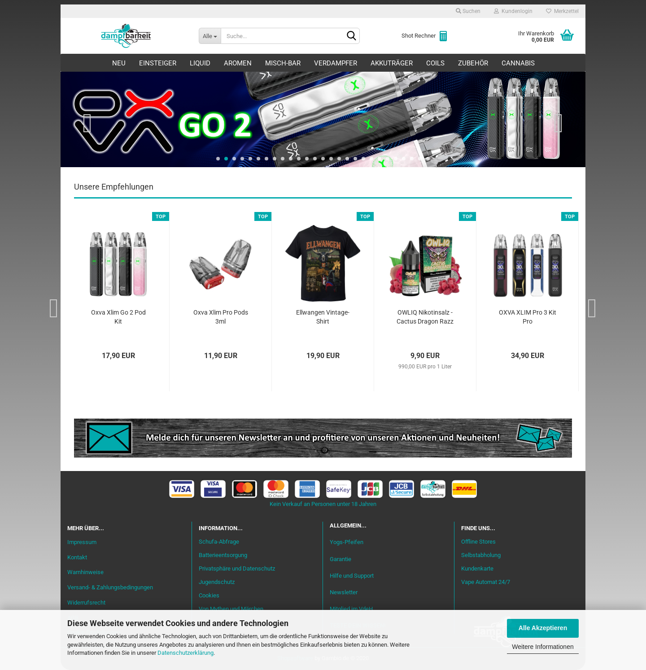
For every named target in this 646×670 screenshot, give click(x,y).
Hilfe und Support (352, 575)
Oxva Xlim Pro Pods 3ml (220, 317)
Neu (119, 63)
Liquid (200, 63)
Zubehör (473, 63)
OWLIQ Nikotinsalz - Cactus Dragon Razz (425, 317)
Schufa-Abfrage (219, 541)
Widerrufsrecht (86, 602)
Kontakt (77, 557)
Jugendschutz (217, 582)
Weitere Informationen (542, 646)
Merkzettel (562, 11)
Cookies (209, 595)
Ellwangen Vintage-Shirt (322, 317)
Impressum (81, 542)
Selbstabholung (481, 555)
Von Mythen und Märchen (231, 608)
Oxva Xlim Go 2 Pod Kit (118, 317)
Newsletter (344, 592)
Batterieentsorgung (223, 555)
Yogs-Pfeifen (346, 542)
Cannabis (518, 63)
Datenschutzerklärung (185, 652)
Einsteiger (157, 63)
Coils (435, 63)
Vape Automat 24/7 (485, 582)
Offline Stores (478, 541)
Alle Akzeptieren (543, 627)
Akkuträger (392, 63)
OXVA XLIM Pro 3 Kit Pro (527, 317)
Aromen (238, 63)
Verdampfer (335, 63)
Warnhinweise (85, 572)
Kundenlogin (513, 11)
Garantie (340, 559)
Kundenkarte (477, 568)
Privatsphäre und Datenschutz (237, 568)
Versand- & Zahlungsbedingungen (110, 587)
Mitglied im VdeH (351, 608)
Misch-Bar (283, 63)
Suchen (468, 11)
